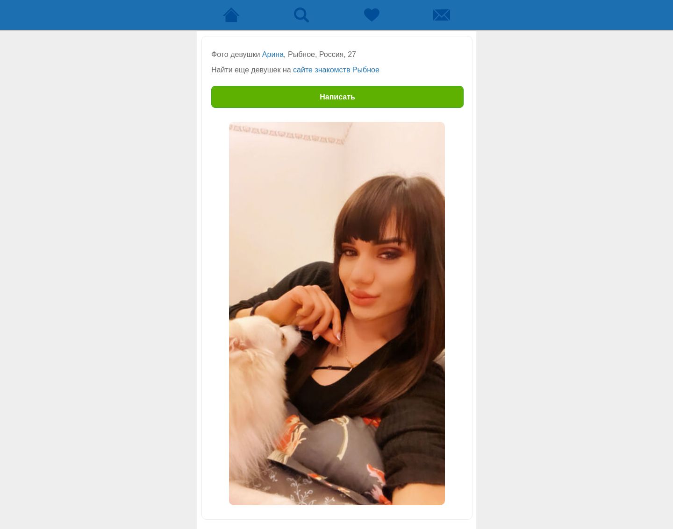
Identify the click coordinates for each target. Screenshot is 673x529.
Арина (273, 54)
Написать (337, 97)
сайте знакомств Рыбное (336, 70)
